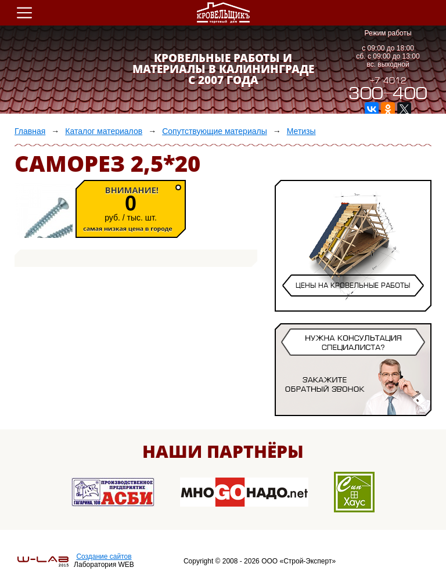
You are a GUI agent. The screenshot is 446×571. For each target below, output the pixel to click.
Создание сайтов (103, 556)
